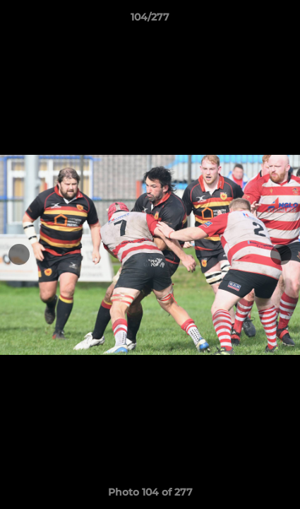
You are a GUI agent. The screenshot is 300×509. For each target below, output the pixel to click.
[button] (283, 20)
